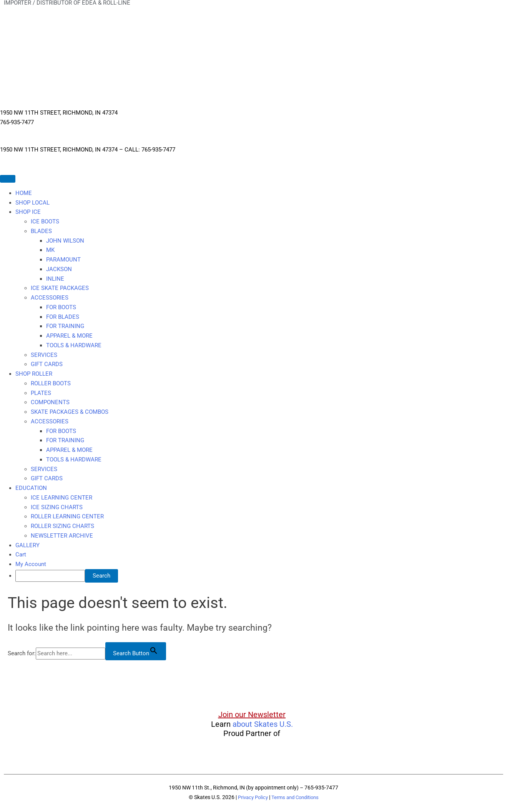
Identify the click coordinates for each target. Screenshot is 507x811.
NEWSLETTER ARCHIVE (62, 535)
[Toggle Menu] (7, 179)
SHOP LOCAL (32, 202)
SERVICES (44, 354)
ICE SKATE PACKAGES (60, 288)
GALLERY (27, 545)
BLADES (41, 231)
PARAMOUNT (63, 259)
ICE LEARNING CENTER (61, 497)
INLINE (55, 278)
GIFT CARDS (47, 364)
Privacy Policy (250, 797)
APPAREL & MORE (69, 335)
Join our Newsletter (252, 714)
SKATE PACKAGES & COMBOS (69, 411)
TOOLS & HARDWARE (73, 345)
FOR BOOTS (61, 307)
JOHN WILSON (65, 240)
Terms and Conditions (296, 797)
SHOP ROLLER (33, 373)
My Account (30, 564)
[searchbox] (50, 576)
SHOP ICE (28, 211)
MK (50, 249)
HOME (23, 193)
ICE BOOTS (45, 221)
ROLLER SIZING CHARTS (62, 526)
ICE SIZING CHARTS (57, 507)
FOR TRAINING (65, 326)
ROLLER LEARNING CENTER (67, 516)
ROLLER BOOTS (51, 383)
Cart (20, 554)
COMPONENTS (50, 402)
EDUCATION (31, 488)
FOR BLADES (62, 316)
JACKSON (59, 269)
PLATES (41, 393)
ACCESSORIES (49, 297)
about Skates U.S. (263, 724)
